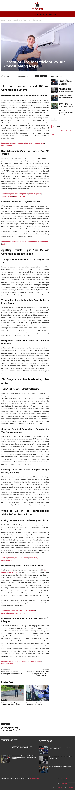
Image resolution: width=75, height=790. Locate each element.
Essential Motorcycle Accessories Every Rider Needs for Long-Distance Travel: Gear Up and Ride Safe (24, 757)
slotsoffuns (39, 143)
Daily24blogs (36, 661)
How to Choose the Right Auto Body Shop (66, 96)
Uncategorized (43, 76)
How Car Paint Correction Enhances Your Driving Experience (66, 82)
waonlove (25, 661)
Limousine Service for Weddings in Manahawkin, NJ (12, 673)
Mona (7, 76)
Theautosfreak (7, 196)
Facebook (64, 779)
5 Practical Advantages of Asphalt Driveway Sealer (11, 704)
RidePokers (28, 143)
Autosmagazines (21, 194)
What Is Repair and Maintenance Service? (34, 704)
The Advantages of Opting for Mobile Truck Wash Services (66, 90)
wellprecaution (7, 664)
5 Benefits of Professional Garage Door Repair (66, 112)
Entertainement (7, 613)
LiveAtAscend (6, 146)
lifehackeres (6, 661)
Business (4, 699)
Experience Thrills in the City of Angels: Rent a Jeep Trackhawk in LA (38, 673)
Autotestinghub (7, 194)
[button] (72, 14)
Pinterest (59, 787)
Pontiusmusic (16, 610)
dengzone (16, 661)
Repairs (9, 20)
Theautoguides (35, 194)
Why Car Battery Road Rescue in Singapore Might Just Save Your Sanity (11, 729)
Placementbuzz (20, 196)
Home (3, 20)
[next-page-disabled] (55, 119)
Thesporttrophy (28, 610)
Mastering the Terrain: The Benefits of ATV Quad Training (66, 105)
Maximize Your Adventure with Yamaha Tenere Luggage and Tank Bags (22, 747)
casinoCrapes (17, 143)
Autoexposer (20, 613)
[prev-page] (52, 119)
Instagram (64, 783)
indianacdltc (6, 143)
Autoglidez (5, 610)
